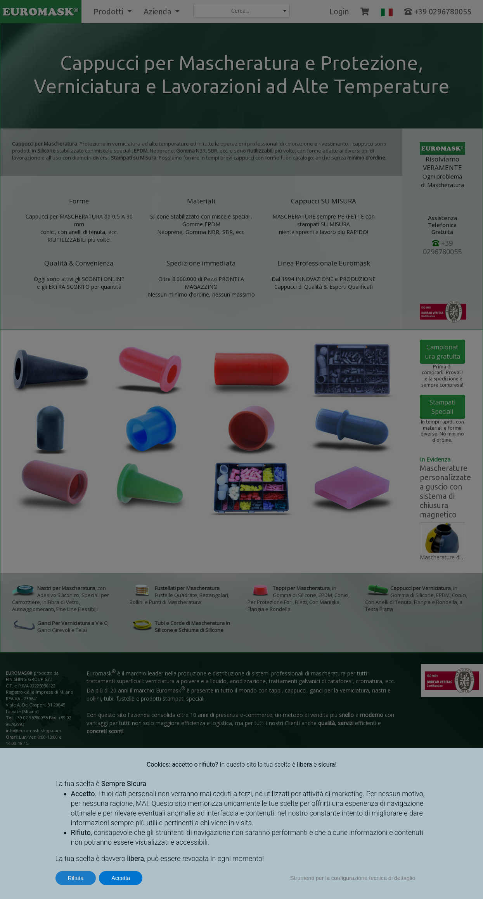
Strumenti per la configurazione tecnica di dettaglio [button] (352, 878)
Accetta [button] (120, 878)
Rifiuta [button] (76, 878)
